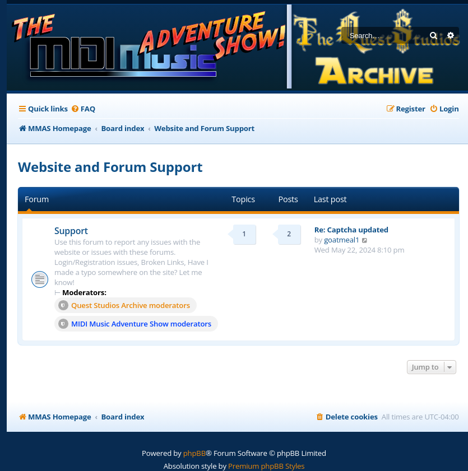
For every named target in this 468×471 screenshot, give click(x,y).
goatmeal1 (341, 240)
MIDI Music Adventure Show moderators (134, 324)
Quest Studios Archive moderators (124, 305)
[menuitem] (83, 109)
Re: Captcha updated (351, 230)
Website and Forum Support (110, 166)
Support (71, 231)
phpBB (194, 453)
